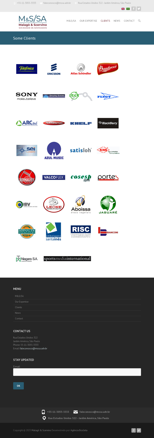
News (117, 20)
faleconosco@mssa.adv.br (57, 3)
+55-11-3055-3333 (26, 3)
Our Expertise (88, 20)
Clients (105, 20)
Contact (129, 20)
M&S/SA (71, 20)
